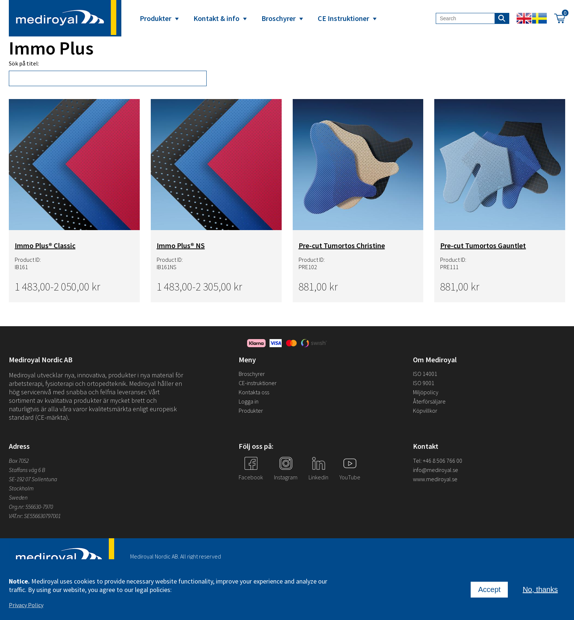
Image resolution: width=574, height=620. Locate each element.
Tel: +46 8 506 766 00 (437, 460)
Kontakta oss (254, 392)
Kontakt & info (216, 18)
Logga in (249, 401)
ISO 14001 (425, 373)
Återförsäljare (429, 401)
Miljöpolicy (425, 392)
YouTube (349, 477)
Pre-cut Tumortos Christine (342, 245)
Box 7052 (19, 460)
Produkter (155, 18)
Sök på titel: (24, 63)
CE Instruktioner (343, 18)
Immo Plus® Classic (45, 245)
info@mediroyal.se (435, 469)
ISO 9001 (423, 383)
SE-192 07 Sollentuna (33, 479)
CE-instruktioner (258, 383)
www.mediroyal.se (435, 479)
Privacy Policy (26, 605)
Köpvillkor (425, 410)
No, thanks (540, 590)
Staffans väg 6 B (27, 469)
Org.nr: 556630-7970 (31, 506)
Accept (489, 590)
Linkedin (318, 477)
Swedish (539, 18)
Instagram (285, 477)
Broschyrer (278, 18)
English (524, 18)
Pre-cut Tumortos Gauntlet (483, 245)
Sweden (18, 497)
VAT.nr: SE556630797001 (35, 515)
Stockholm (21, 488)
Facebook (251, 477)
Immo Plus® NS (181, 245)
